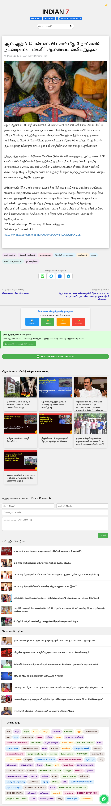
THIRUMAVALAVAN (85, 765)
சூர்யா (52, 787)
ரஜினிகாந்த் (90, 759)
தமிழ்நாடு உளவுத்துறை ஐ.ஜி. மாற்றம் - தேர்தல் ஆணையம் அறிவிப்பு (48, 551)
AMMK (39, 737)
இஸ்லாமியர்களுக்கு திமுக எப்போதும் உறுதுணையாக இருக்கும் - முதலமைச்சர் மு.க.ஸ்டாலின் (56, 664)
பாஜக (79, 732)
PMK (99, 743)
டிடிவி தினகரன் (51, 743)
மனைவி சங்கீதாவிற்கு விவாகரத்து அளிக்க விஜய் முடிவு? (42, 563)
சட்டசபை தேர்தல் (13, 759)
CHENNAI (68, 732)
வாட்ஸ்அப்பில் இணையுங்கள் (19, 344)
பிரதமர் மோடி (68, 765)
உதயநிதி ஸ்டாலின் (30, 748)
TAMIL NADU (67, 743)
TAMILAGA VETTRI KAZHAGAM (72, 787)
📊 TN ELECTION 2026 (69, 18)
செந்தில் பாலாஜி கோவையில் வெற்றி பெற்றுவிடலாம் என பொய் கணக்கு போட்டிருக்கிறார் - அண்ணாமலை (59, 609)
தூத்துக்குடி (69, 793)
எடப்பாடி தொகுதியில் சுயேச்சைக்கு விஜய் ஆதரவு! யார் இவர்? (45, 586)
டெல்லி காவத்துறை (64, 255)
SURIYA (55, 782)
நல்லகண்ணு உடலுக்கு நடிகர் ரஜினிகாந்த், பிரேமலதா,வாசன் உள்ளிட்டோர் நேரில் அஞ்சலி (58, 699)
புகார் (94, 255)
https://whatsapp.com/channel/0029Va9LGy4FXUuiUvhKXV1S (42, 234)
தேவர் (39, 765)
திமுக (17, 732)
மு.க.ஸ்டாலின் (12, 748)
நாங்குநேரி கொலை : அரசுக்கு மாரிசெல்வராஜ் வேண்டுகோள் (44, 711)
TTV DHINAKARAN (85, 743)
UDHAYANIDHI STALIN (45, 759)
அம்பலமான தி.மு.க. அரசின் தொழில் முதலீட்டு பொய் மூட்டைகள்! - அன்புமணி (54, 640)
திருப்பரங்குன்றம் (13, 787)
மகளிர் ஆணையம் (13, 261)
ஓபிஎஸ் (45, 776)
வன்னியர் (31, 771)
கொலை (78, 771)
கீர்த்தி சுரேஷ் (72, 799)
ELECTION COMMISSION (81, 782)
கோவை (53, 754)
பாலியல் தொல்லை (46, 799)
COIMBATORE (27, 765)
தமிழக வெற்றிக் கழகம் (37, 754)
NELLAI (34, 776)
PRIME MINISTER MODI (87, 793)
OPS (57, 765)
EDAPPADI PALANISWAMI (70, 759)
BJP (8, 737)
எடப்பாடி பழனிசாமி (74, 737)
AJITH (55, 776)
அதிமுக (45, 732)
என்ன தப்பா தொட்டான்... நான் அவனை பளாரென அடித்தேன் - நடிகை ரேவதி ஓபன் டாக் (58, 687)
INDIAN (55, 11)
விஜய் (26, 732)
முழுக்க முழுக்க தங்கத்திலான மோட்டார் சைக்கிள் (38, 676)
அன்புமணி (31, 793)
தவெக (49, 737)
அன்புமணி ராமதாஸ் (14, 754)
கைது (101, 759)
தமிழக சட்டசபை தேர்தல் (16, 799)
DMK (8, 732)
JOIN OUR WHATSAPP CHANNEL (55, 356)
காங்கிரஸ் (66, 748)
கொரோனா (33, 782)
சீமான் (48, 765)
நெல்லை (89, 771)
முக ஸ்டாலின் (97, 754)
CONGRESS (82, 754)
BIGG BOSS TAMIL (14, 793)
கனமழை (97, 748)
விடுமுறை (44, 793)
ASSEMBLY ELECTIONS (35, 787)
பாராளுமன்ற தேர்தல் (81, 748)
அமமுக (68, 771)
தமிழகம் (28, 759)
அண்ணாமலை (91, 732)
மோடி (33, 799)
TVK (16, 737)
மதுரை (45, 782)
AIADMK (54, 748)
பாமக (44, 748)
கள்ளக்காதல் (86, 799)
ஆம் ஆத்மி (9, 255)
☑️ (32, 321)
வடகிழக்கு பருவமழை (15, 782)
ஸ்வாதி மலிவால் (27, 255)
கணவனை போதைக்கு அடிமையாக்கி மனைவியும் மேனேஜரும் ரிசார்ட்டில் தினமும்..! (56, 598)
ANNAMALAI (27, 737)
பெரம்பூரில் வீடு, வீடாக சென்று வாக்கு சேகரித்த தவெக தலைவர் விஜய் (46, 621)
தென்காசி (56, 793)
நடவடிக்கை (32, 261)
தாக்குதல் (82, 255)
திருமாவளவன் (67, 754)
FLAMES (49, 18)
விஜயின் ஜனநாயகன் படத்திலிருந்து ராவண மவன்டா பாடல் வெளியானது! (51, 652)
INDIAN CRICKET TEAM (16, 776)
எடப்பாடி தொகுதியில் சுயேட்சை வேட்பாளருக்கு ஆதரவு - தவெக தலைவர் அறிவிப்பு (56, 574)
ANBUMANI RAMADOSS (16, 743)
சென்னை (56, 732)
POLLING (36, 18)
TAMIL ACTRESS (69, 776)
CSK (65, 782)
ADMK (58, 737)
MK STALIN (36, 743)
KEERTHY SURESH (14, 771)
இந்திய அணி (11, 765)
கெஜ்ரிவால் (45, 255)
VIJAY (35, 732)
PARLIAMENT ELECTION (50, 771)
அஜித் (60, 799)
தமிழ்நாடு (84, 776)
